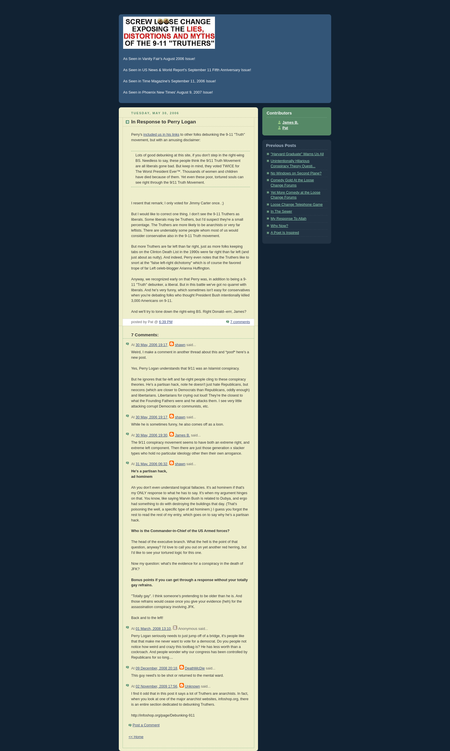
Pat (285, 128)
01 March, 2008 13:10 (153, 629)
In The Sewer (281, 211)
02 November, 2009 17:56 (156, 686)
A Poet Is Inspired (285, 233)
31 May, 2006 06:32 (151, 464)
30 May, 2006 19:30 (151, 435)
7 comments (240, 322)
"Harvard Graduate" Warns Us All (297, 154)
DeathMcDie (195, 668)
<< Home (136, 737)
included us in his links (161, 135)
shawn (180, 345)
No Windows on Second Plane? (296, 173)
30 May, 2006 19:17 (151, 345)
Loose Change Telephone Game (297, 205)
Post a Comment (146, 725)
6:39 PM (165, 322)
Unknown (192, 686)
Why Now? (279, 226)
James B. (182, 435)
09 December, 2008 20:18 (156, 668)
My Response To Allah (289, 219)
